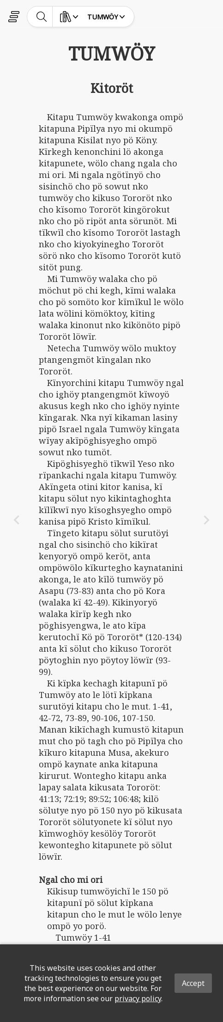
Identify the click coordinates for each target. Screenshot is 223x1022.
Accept (193, 983)
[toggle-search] (42, 16)
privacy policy (138, 998)
